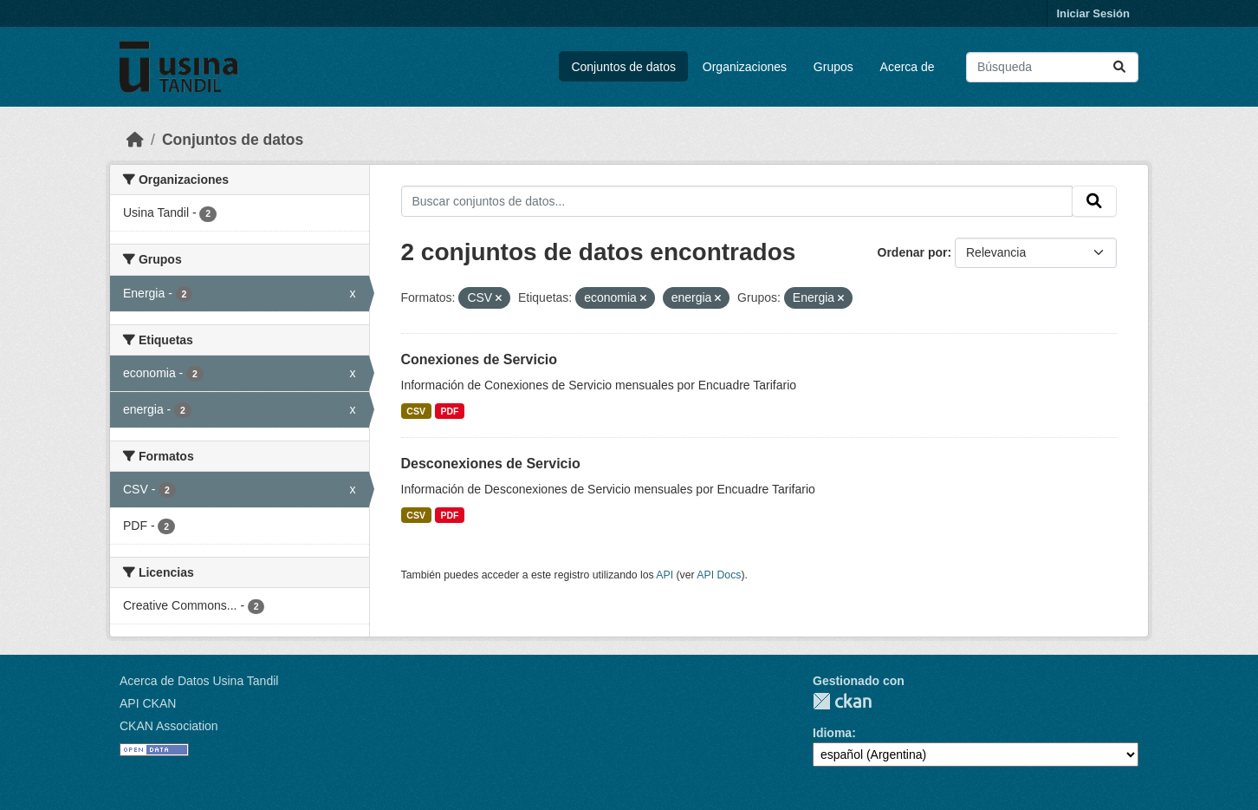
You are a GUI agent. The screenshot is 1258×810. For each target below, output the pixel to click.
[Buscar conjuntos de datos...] (1052, 67)
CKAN (842, 701)
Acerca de (907, 67)
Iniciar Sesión (1093, 13)
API (664, 575)
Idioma (832, 733)
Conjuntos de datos (623, 67)
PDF (449, 411)
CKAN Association (169, 726)
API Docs (719, 575)
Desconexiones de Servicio (490, 463)
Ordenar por (913, 252)
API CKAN (148, 703)
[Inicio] (135, 139)
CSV (415, 411)
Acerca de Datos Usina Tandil (199, 681)
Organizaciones (745, 67)
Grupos (833, 67)
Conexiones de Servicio (479, 359)
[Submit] (1119, 67)
